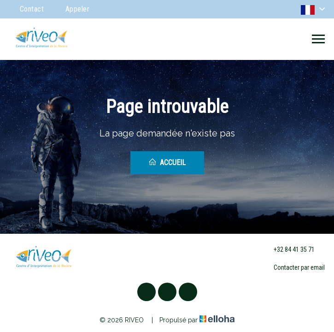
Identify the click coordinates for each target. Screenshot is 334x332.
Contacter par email (294, 268)
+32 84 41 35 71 (289, 249)
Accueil (167, 162)
